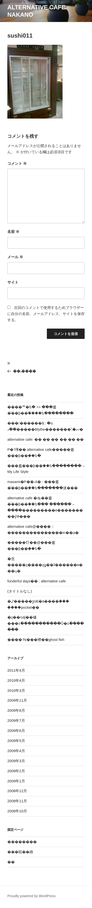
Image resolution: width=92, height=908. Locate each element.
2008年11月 (17, 801)
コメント (17, 163)
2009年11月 (17, 700)
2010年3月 (16, 690)
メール (15, 257)
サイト (12, 282)
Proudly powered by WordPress (31, 896)
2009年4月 (16, 751)
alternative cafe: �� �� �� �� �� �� (45, 439)
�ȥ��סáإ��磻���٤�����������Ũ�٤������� (45, 623)
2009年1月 (16, 781)
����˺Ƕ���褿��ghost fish (35, 639)
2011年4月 (16, 670)
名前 (13, 231)
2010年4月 (16, 680)
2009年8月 (16, 710)
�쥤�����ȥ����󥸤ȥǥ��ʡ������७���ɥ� (45, 565)
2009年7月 (16, 720)
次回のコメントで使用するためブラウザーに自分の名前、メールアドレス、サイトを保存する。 (46, 313)
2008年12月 (17, 791)
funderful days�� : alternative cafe (36, 581)
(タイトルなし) (19, 591)
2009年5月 (16, 741)
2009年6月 (16, 730)
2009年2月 (16, 771)
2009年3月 (16, 761)
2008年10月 (17, 811)
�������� (22, 842)
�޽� (11, 862)
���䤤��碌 (20, 852)
